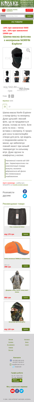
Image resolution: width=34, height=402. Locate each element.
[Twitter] (21, 390)
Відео (26, 342)
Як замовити (10, 345)
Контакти (26, 339)
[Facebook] (17, 390)
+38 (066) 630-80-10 (26, 2)
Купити (26, 234)
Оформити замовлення (29, 10)
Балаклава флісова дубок (17, 322)
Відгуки (11, 339)
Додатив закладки (16, 380)
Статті (27, 345)
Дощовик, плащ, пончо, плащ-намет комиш (17, 291)
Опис (5, 106)
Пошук (3, 15)
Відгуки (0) (9, 106)
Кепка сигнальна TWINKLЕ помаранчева (17, 258)
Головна (10, 342)
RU (17, 2)
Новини (11, 347)
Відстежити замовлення (27, 6)
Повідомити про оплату (27, 4)
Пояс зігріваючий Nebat (17, 227)
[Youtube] (12, 390)
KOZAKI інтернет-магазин (20, 185)
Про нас (10, 350)
